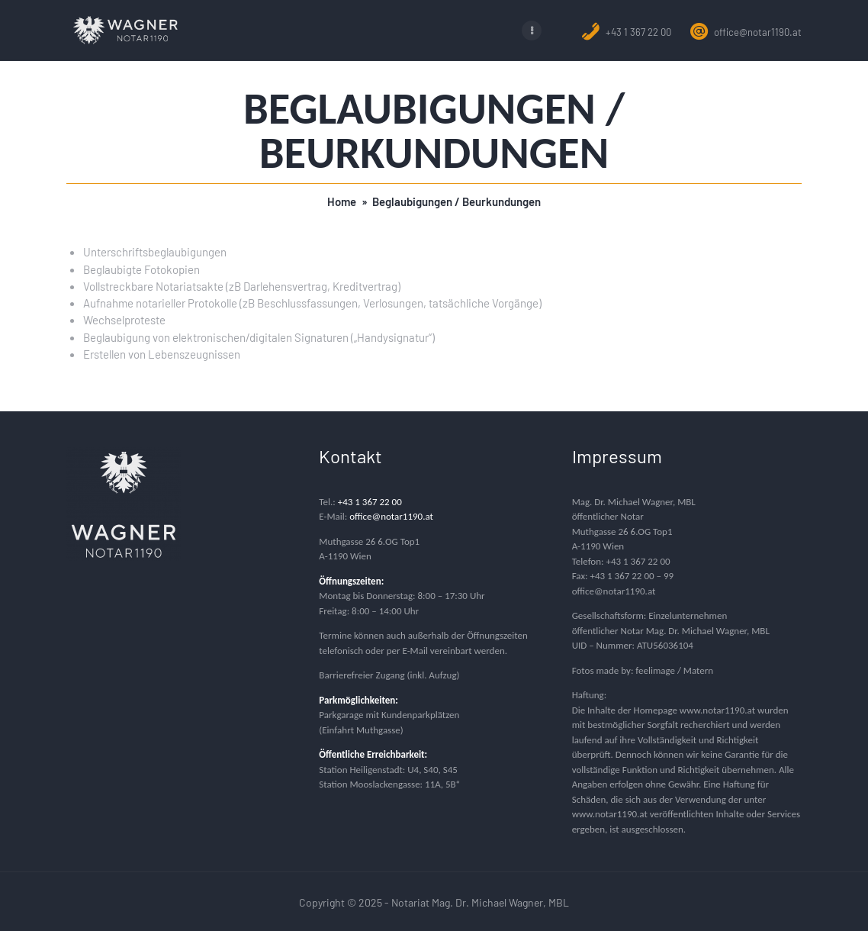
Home (341, 200)
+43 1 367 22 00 (626, 31)
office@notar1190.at (746, 31)
